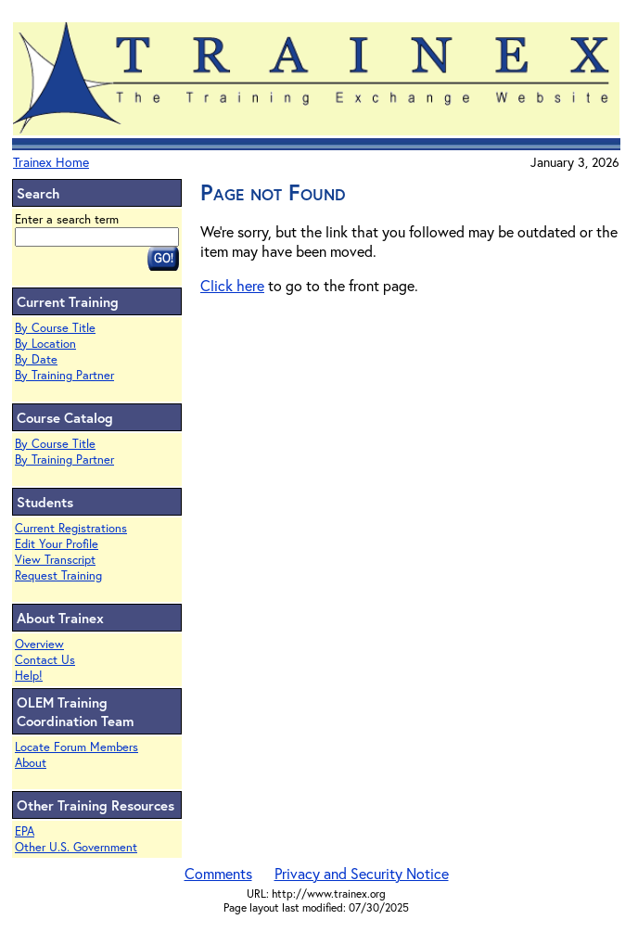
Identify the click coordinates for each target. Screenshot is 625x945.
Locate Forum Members (76, 747)
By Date (36, 359)
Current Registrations (71, 528)
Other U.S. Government (76, 847)
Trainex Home (51, 162)
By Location (45, 343)
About (30, 763)
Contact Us (45, 660)
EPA (24, 831)
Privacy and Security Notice (361, 873)
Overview (39, 644)
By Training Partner (64, 375)
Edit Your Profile (56, 544)
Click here (232, 285)
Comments (218, 873)
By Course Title (55, 328)
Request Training (58, 575)
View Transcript (55, 560)
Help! (29, 675)
